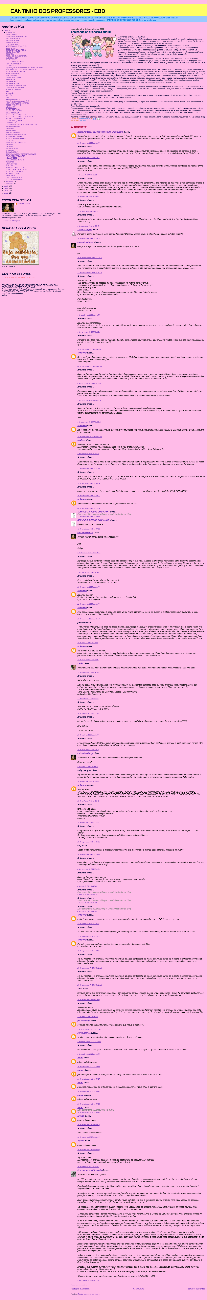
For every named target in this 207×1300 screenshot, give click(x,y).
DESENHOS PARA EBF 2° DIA (16, 56)
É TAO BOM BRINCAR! (14, 177)
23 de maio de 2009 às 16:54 (88, 735)
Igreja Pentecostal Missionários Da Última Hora (100, 132)
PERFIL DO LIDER (12, 44)
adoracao (83, 120)
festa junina (10, 144)
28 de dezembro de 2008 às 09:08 (89, 437)
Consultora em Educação (89, 1170)
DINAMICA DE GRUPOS (14, 77)
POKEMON (10, 166)
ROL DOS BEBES (12, 66)
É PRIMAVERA (11, 123)
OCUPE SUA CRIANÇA (14, 111)
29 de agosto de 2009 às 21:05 (88, 842)
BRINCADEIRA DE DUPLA (15, 168)
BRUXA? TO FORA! (12, 174)
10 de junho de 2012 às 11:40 (88, 1167)
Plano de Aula (10, 79)
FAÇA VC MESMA (12, 152)
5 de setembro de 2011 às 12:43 (89, 1029)
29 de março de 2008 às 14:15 (88, 158)
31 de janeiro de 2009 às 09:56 (88, 529)
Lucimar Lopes (84, 229)
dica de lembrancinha (13, 126)
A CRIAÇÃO (10, 93)
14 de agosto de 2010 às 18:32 (88, 936)
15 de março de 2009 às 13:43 (88, 587)
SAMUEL (9, 91)
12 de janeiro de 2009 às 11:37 (88, 468)
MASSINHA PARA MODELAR (16, 134)
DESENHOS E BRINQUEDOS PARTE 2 (19, 117)
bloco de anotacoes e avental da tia (17, 101)
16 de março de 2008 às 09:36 (88, 143)
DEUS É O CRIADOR (13, 52)
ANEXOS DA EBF (12, 58)
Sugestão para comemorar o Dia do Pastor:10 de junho (24, 68)
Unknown (82, 353)
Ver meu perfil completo (11, 221)
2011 (6, 193)
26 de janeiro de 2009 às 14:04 (88, 508)
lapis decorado (11, 130)
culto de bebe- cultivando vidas (16, 85)
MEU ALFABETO (11, 158)
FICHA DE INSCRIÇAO (14, 64)
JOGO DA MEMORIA (13, 132)
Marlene (81, 440)
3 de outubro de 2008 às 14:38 (88, 315)
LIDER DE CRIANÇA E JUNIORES (17, 103)
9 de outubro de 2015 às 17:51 (88, 1280)
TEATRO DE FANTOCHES (15, 87)
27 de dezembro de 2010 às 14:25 (89, 968)
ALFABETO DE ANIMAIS (14, 89)
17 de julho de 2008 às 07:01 (87, 211)
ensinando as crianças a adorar (16, 36)
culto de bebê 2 (11, 81)
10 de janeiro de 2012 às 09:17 (88, 1079)
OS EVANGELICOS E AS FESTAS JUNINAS (21, 154)
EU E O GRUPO (11, 75)
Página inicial (138, 1289)
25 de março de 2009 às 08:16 (88, 619)
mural (7, 97)
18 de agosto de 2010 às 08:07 (88, 951)
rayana (80, 1116)
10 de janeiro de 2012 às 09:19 (88, 1104)
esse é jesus (10, 140)
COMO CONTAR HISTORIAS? (16, 170)
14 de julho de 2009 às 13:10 (87, 822)
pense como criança (12, 40)
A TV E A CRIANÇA (12, 113)
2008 (6, 186)
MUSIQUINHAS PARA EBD (15, 136)
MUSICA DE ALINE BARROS (16, 138)
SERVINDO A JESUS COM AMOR (93, 512)
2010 (6, 191)
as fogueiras (10, 150)
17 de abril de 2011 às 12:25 (87, 1017)
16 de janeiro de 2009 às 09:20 (88, 495)
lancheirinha (10, 128)
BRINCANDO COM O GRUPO (16, 74)
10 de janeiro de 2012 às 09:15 (88, 1066)
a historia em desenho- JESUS (16, 142)
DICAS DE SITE (11, 48)
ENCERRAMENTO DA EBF (15, 62)
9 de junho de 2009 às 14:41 (87, 767)
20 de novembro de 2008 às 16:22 (89, 366)
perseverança (84, 1020)
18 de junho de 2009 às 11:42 (88, 801)
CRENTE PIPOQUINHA (14, 121)
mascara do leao (11, 34)
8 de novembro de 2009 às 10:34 (89, 869)
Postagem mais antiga (196, 1289)
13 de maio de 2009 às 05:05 (88, 660)
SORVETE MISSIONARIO (14, 179)
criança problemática (13, 38)
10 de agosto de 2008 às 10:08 (88, 238)
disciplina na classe (12, 42)
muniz (80, 1058)
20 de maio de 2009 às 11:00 (88, 713)
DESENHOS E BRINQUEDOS (16, 115)
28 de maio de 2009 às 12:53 (88, 750)
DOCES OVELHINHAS (13, 105)
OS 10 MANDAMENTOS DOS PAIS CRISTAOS (22, 125)
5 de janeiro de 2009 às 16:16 (88, 454)
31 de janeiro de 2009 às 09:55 (88, 516)
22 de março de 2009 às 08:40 (88, 604)
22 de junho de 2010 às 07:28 (88, 924)
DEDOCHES (10, 162)
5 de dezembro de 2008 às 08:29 (89, 422)
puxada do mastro (12, 148)
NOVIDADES (10, 107)
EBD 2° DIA (10, 54)
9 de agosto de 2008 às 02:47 (88, 226)
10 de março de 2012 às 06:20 (88, 1150)
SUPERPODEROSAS (13, 109)
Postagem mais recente (80, 1289)
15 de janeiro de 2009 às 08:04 (88, 483)
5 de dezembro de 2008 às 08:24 (89, 400)
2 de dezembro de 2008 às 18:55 (89, 383)
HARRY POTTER (11, 164)
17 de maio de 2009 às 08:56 (88, 698)
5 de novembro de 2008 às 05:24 (89, 332)
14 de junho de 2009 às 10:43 (88, 781)
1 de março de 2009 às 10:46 (88, 572)
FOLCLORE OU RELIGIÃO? (15, 156)
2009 (6, 188)
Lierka (80, 663)
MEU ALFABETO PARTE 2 (15, 160)
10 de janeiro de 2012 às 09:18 (88, 1091)
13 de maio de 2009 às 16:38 (88, 672)
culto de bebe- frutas (12, 83)
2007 (6, 30)
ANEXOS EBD (11, 60)
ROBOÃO (9, 95)
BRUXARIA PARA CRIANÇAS (16, 119)
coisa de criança (85, 242)
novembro (10, 182)
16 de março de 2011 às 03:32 (88, 1000)
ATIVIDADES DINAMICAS (14, 172)
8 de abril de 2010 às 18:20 (87, 886)
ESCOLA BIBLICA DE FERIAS (16, 50)
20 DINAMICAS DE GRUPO (15, 72)
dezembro (10, 184)
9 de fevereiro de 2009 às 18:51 (88, 553)
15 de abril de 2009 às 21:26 (87, 643)
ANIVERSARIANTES (13, 99)
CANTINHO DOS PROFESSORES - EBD (57, 11)
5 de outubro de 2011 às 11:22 (88, 1054)
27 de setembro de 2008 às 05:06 (89, 272)
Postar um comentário (79, 1285)
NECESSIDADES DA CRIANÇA (16, 46)
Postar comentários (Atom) (89, 1294)
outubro (9, 32)
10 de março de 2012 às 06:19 (88, 1125)
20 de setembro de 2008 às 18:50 (89, 258)
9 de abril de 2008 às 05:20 (87, 175)
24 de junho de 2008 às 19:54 (88, 196)
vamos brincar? (11, 175)
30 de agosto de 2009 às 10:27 (88, 854)
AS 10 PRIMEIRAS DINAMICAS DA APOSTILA (22, 69)
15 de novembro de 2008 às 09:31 (89, 349)
